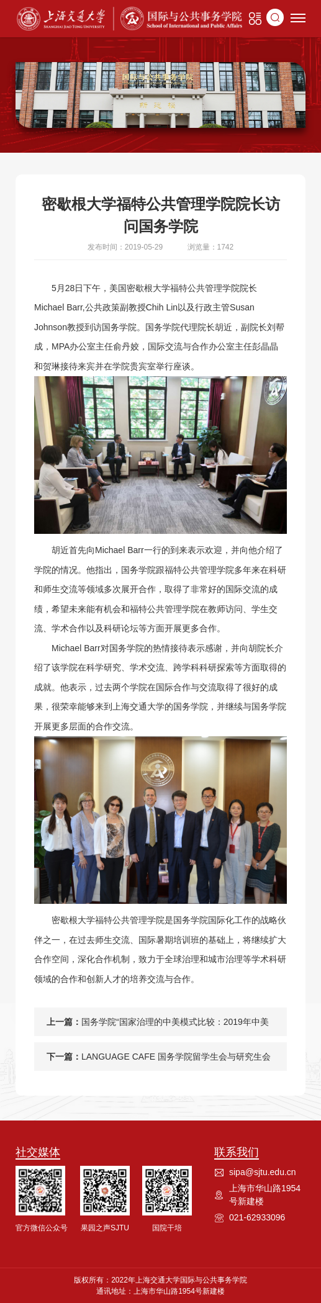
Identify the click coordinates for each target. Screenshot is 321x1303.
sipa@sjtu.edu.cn (262, 1172)
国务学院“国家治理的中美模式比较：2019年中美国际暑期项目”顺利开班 (175, 1026)
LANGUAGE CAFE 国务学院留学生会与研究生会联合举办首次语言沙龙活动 (176, 1061)
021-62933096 (257, 1217)
